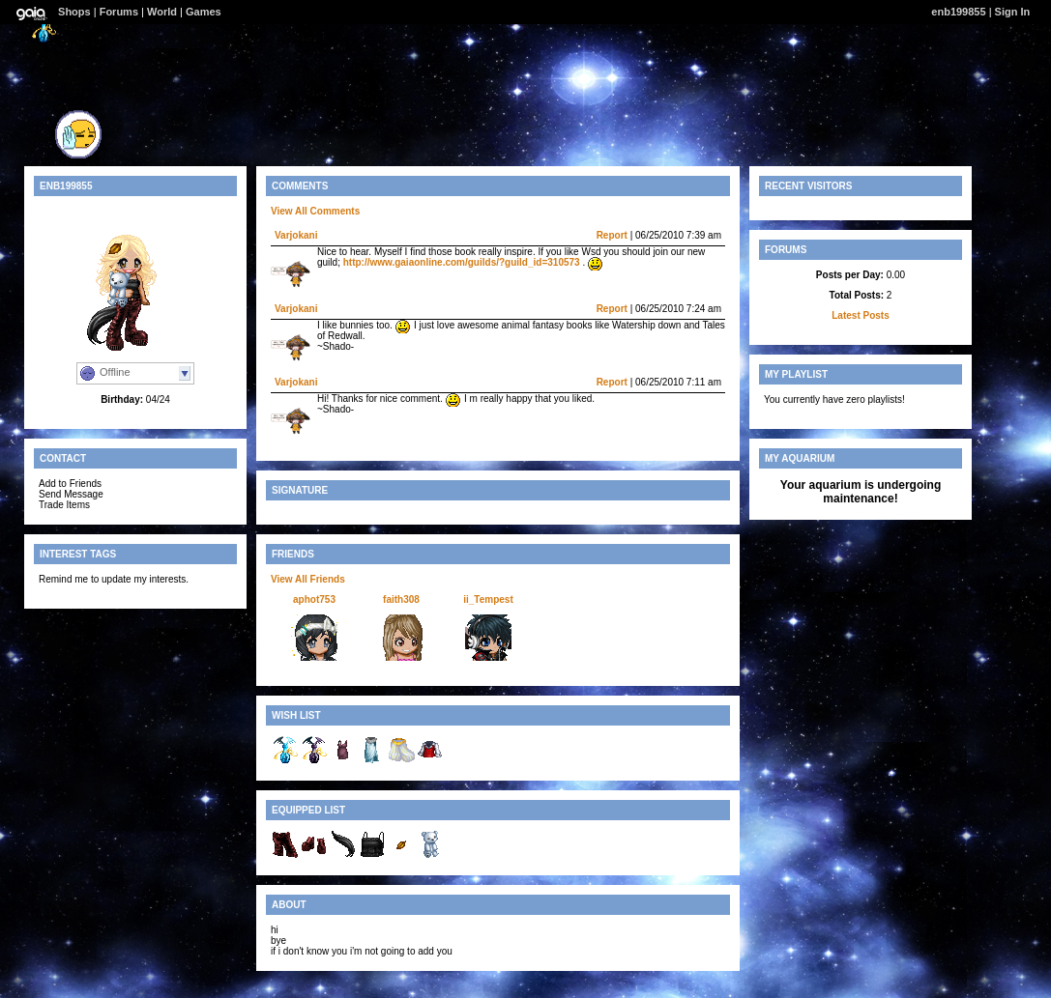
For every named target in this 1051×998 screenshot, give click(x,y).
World (162, 11)
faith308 (401, 599)
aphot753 (314, 599)
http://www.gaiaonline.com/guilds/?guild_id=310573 (461, 262)
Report (612, 235)
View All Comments (315, 211)
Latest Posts (860, 315)
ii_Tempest (488, 599)
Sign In (1013, 11)
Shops (74, 11)
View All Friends (308, 579)
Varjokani (296, 235)
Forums (119, 11)
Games (203, 11)
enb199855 (958, 11)
